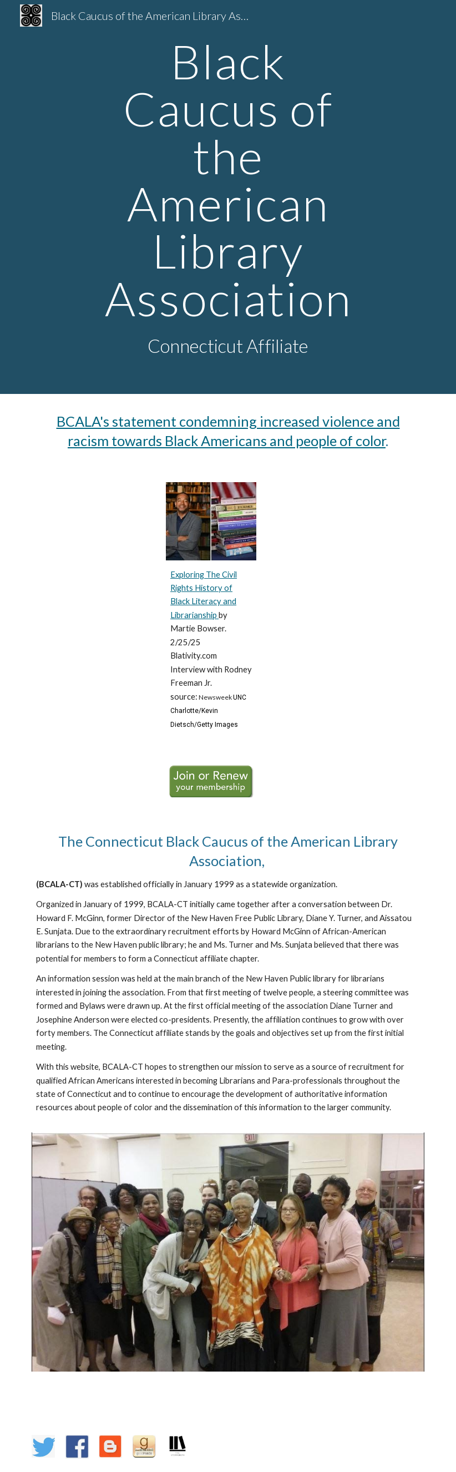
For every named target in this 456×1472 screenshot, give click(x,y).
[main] (228, 197)
